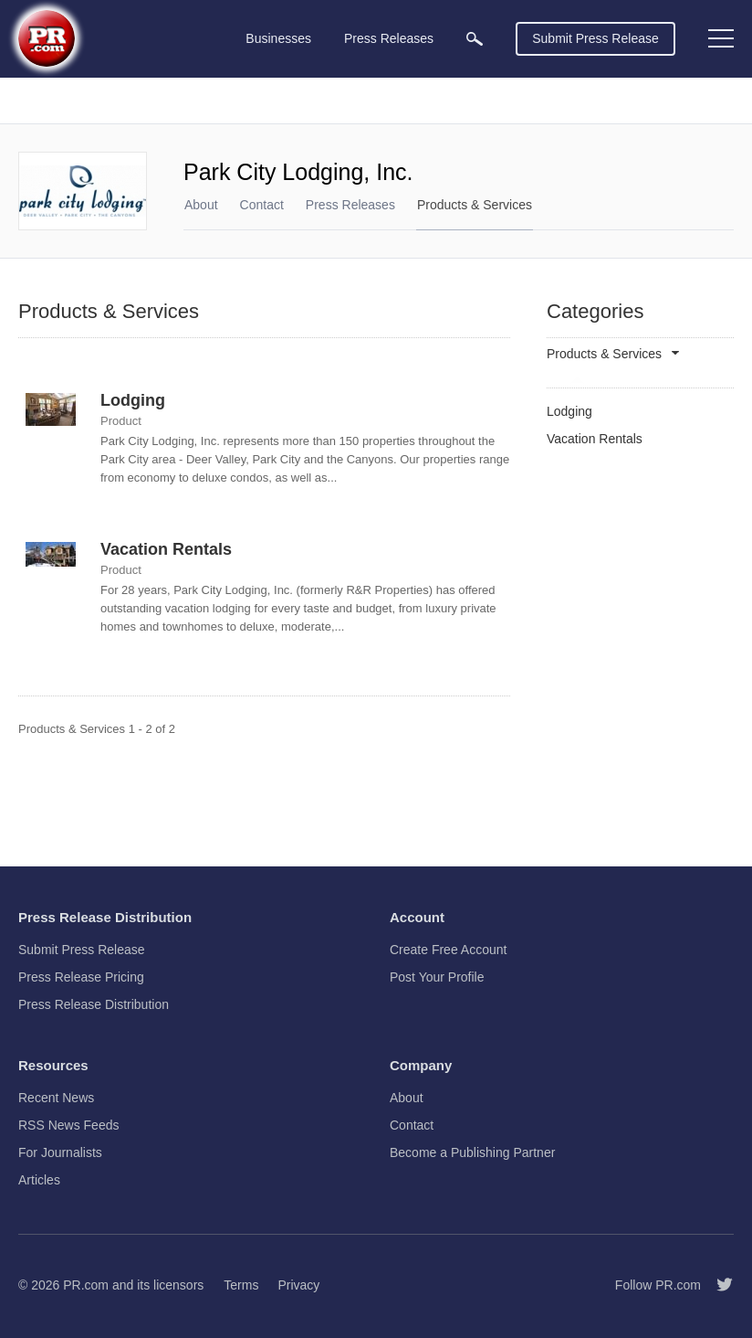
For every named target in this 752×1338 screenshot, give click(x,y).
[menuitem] (474, 39)
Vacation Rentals (166, 549)
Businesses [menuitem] (278, 38)
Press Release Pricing (81, 977)
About (201, 204)
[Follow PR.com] (717, 1285)
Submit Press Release (595, 38)
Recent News (56, 1097)
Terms (241, 1285)
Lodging (132, 400)
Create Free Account (448, 949)
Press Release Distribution (93, 1004)
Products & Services (474, 204)
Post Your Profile (437, 977)
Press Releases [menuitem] (388, 38)
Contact (262, 204)
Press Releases (350, 204)
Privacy (298, 1285)
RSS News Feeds (68, 1125)
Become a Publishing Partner (472, 1152)
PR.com (86, 1285)
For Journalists (60, 1152)
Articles (39, 1180)
